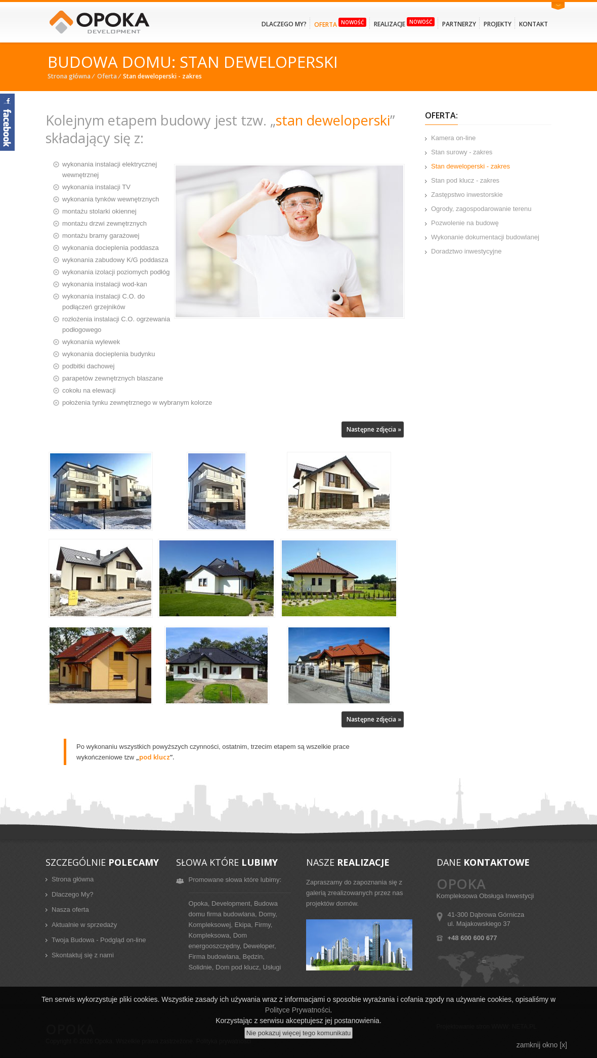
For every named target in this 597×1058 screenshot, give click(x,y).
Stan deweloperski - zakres (470, 166)
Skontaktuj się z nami (83, 955)
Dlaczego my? (284, 24)
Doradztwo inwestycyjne (466, 251)
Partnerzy (459, 24)
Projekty (497, 24)
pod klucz (154, 756)
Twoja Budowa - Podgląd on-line (99, 940)
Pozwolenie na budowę (465, 223)
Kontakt (533, 24)
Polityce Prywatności (297, 1010)
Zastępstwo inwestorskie (467, 194)
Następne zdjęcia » (374, 429)
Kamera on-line (453, 138)
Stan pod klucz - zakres (465, 180)
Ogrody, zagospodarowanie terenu (481, 209)
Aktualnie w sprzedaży (84, 924)
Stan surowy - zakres (461, 152)
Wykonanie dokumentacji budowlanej (485, 237)
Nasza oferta (70, 909)
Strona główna (69, 76)
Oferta (340, 23)
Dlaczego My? (72, 894)
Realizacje (404, 22)
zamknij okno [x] (542, 1045)
